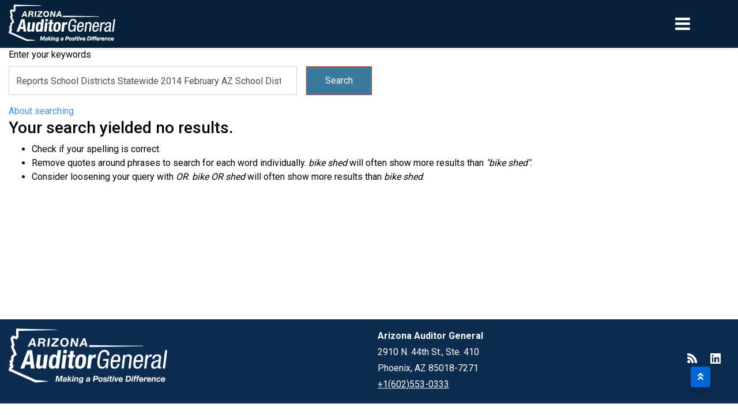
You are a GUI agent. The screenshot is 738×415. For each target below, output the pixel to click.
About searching (41, 110)
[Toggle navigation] (702, 23)
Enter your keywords (50, 54)
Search (339, 80)
